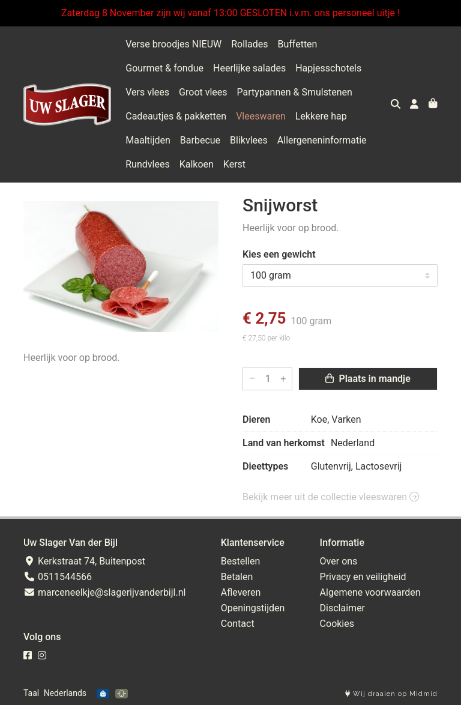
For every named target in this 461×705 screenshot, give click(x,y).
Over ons (339, 561)
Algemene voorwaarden (370, 592)
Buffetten (297, 44)
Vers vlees (147, 92)
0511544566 (57, 576)
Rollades (249, 44)
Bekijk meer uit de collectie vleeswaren (331, 497)
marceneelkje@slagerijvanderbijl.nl (104, 592)
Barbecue (200, 140)
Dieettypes (265, 466)
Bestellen (241, 561)
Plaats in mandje (367, 378)
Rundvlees (147, 164)
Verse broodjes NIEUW (173, 44)
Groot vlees (203, 92)
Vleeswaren (261, 116)
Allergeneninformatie (322, 140)
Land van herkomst (284, 443)
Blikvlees (249, 140)
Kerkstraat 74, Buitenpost (84, 561)
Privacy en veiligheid (363, 576)
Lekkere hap (321, 116)
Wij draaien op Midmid (391, 694)
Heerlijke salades (249, 68)
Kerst (234, 164)
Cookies (337, 623)
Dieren (256, 419)
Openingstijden (253, 608)
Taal (31, 693)
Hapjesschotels (328, 68)
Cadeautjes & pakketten (175, 116)
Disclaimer (342, 608)
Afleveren (241, 592)
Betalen (237, 576)
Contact (238, 623)
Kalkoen (196, 164)
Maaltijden (147, 140)
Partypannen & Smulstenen (294, 92)
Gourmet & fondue (164, 68)
